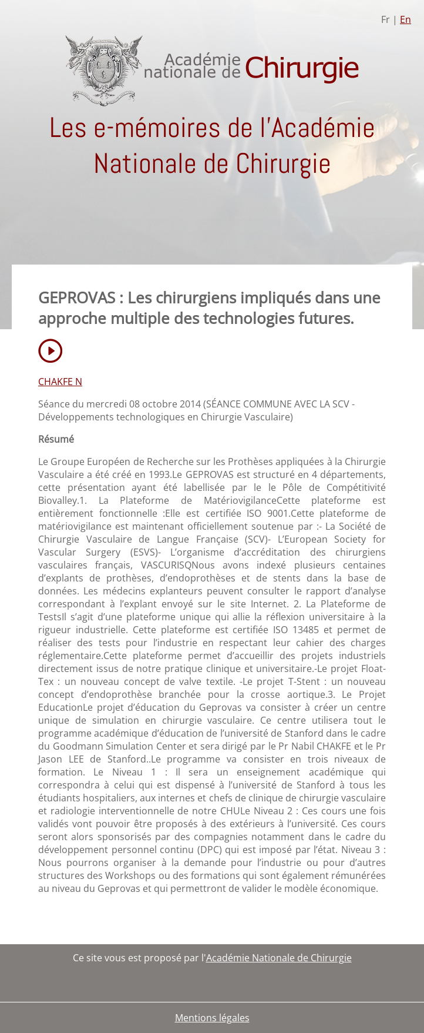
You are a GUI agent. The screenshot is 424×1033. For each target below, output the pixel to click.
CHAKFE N (60, 381)
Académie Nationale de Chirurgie (279, 957)
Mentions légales (212, 1017)
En (405, 19)
